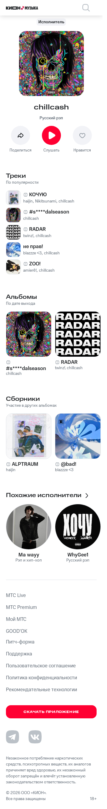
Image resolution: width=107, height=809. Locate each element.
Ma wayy (28, 555)
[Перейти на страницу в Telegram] (12, 736)
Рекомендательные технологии (41, 689)
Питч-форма (20, 642)
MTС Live (16, 595)
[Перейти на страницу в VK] (35, 736)
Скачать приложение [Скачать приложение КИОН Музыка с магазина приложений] (51, 711)
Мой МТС (16, 619)
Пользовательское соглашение (41, 665)
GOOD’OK (16, 631)
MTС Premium (21, 607)
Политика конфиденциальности (41, 677)
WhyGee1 (77, 555)
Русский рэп (51, 118)
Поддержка (19, 654)
